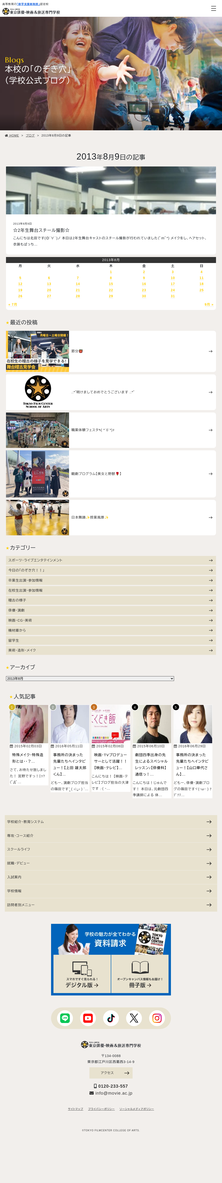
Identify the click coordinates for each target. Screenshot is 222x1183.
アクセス (115, 1073)
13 (49, 284)
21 (78, 290)
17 (173, 284)
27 (49, 296)
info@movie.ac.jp (110, 1093)
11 (201, 278)
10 (173, 278)
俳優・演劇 (110, 610)
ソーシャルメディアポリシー (137, 1109)
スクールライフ (109, 849)
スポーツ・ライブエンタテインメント (110, 560)
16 (144, 284)
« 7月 (12, 304)
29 (111, 296)
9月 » (209, 304)
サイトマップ (75, 1109)
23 (144, 290)
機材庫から (110, 630)
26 (20, 296)
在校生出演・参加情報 (110, 590)
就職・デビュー (109, 863)
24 (173, 290)
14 (78, 284)
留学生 (110, 640)
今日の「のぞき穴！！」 (110, 570)
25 (201, 290)
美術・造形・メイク (110, 650)
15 (111, 284)
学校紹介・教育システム (109, 822)
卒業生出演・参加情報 (110, 580)
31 (173, 296)
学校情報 (109, 891)
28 (78, 296)
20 (49, 290)
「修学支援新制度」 (28, 4)
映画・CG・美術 (110, 620)
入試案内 (109, 877)
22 (111, 290)
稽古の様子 (110, 600)
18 (201, 284)
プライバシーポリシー (101, 1109)
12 (20, 284)
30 (144, 296)
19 (20, 290)
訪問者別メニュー (109, 905)
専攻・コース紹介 (109, 836)
